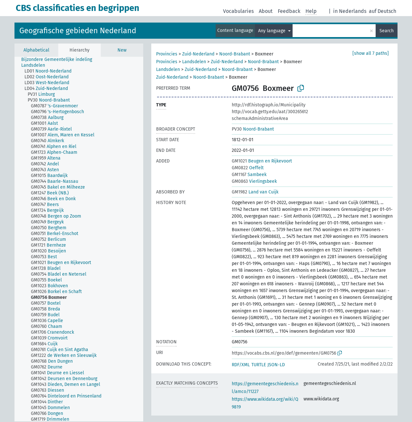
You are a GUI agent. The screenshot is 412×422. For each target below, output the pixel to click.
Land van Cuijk (255, 192)
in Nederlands (349, 11)
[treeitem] (59, 60)
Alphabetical (36, 50)
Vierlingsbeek (254, 181)
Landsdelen (194, 61)
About (266, 11)
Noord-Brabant (234, 54)
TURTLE (258, 365)
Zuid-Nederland (198, 54)
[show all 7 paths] (370, 53)
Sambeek (249, 174)
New (121, 50)
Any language (272, 31)
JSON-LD (276, 365)
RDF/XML (241, 365)
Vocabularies (238, 11)
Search (386, 31)
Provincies (166, 54)
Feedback (289, 11)
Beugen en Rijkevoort (262, 161)
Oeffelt (248, 168)
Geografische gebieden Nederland (77, 30)
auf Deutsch (382, 11)
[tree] (78, 239)
